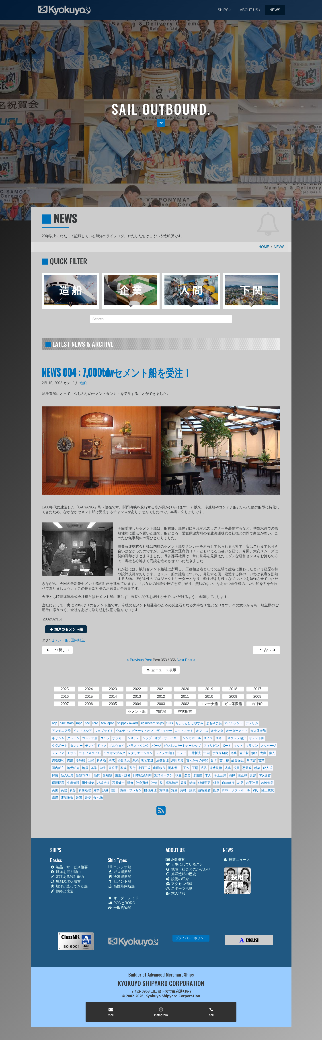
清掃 (232, 775)
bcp (54, 723)
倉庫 (263, 753)
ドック (102, 745)
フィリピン (211, 745)
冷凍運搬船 (119, 877)
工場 (195, 768)
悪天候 (247, 768)
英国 (55, 790)
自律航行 (228, 783)
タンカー (76, 745)
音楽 (88, 797)
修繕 (254, 753)
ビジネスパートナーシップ (182, 745)
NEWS (275, 10)
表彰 (73, 790)
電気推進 (67, 797)
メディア (58, 753)
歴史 (187, 775)
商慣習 (251, 760)
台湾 (214, 760)
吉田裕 (224, 760)
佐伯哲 (244, 753)
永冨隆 (197, 775)
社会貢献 (142, 783)
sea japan (108, 723)
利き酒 (101, 760)
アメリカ (252, 723)
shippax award (127, 723)
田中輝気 (88, 783)
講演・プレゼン (131, 790)
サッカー (118, 738)
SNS (169, 723)
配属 (216, 790)
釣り (256, 790)
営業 (261, 760)
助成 (112, 760)
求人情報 (175, 893)
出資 (91, 760)
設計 (114, 790)
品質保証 (237, 760)
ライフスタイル (90, 753)
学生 (103, 768)
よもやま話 (214, 723)
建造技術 (215, 768)
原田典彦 (177, 760)
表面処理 (84, 790)
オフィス (202, 730)
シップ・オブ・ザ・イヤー (161, 738)
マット (238, 745)
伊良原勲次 (220, 753)
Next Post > (186, 660)
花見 (240, 783)
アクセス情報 (179, 884)
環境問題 (58, 783)
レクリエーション (140, 753)
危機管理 (162, 760)
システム (133, 738)
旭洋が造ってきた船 (69, 886)
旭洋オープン (163, 775)
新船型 (107, 775)
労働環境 (123, 760)
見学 (96, 790)
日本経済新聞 (142, 775)
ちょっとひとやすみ (189, 723)
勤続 (135, 760)
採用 (55, 775)
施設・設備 (122, 775)
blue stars (67, 723)
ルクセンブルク (114, 753)
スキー (220, 738)
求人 (208, 775)
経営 (216, 783)
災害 (253, 775)
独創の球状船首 (65, 881)
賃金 (174, 790)
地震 (85, 768)
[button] (161, 123)
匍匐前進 (147, 760)
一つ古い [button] (266, 650)
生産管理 (73, 783)
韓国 (79, 797)
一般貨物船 (119, 907)
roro (95, 723)
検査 (178, 775)
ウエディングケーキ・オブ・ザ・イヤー (144, 730)
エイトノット (183, 730)
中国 (206, 753)
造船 (83, 383)
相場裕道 (103, 783)
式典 (228, 768)
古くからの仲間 (197, 760)
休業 (233, 753)
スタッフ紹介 (236, 738)
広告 (204, 768)
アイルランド (233, 723)
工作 (186, 768)
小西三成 (144, 768)
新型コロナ (83, 775)
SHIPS (223, 10)
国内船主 (78, 640)
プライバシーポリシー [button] (191, 938)
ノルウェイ (117, 745)
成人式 (267, 768)
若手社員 (252, 783)
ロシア (181, 753)
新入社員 (67, 775)
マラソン (252, 745)
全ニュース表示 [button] (161, 670)
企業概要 (175, 860)
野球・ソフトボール (236, 790)
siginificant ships (152, 723)
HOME (263, 247)
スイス (208, 738)
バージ (156, 745)
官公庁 (113, 768)
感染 (257, 768)
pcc (87, 723)
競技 (183, 783)
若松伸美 (267, 783)
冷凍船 (80, 760)
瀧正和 (242, 775)
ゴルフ (105, 738)
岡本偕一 (174, 768)
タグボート (60, 745)
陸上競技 (267, 790)
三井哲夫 (195, 753)
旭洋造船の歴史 (181, 874)
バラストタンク (138, 745)
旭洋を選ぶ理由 (65, 872)
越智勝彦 (204, 790)
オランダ (217, 730)
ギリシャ (58, 738)
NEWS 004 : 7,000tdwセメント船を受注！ (116, 372)
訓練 (105, 790)
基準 (94, 768)
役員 (236, 768)
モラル (71, 753)
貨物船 (164, 790)
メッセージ (268, 745)
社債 (154, 783)
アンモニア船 (61, 730)
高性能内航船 (121, 886)
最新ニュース (236, 860)
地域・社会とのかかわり (188, 869)
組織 (192, 783)
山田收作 (159, 768)
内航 (70, 760)
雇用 (55, 797)
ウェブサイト (103, 730)
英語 (64, 790)
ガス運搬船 (258, 730)
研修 (130, 783)
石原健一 (118, 783)
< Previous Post (139, 660)
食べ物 (98, 797)
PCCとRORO (121, 903)
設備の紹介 (177, 879)
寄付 (132, 768)
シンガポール (191, 738)
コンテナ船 (90, 738)
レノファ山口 (164, 753)
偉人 (272, 753)
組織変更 (204, 783)
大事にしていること (184, 864)
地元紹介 (73, 768)
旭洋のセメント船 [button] (66, 629)
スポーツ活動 (179, 888)
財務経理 (150, 790)
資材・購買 (188, 790)
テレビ (89, 745)
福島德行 (172, 783)
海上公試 (220, 775)
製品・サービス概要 (69, 867)
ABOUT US (249, 10)
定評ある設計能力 (67, 877)
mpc (79, 723)
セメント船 (60, 640)
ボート (226, 745)
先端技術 (58, 760)
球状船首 (264, 775)
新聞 (97, 775)
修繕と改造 (62, 891)
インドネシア (82, 730)
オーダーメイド (237, 730)
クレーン (73, 738)
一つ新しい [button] (57, 650)
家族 (123, 768)
